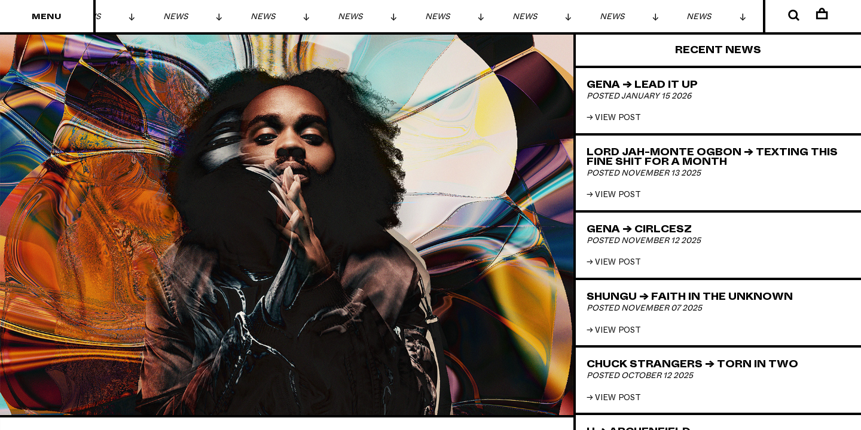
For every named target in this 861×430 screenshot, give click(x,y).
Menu (47, 17)
